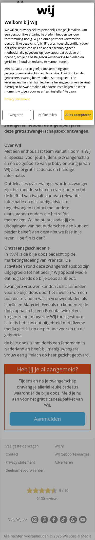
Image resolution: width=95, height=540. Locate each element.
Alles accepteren (78, 115)
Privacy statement (17, 99)
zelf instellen (47, 115)
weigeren (16, 115)
